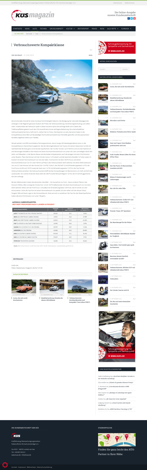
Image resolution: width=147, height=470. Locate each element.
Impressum (117, 3)
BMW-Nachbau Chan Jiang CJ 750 (121, 409)
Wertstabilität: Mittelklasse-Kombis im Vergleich (122, 235)
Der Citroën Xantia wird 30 (119, 290)
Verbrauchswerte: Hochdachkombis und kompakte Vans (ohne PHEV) (79, 300)
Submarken (114, 279)
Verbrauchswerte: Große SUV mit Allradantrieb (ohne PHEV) (121, 201)
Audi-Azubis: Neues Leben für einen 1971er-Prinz (123, 155)
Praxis (94, 29)
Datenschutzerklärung (44, 467)
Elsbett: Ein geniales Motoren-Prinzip (121, 382)
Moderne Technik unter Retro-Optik (123, 132)
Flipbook (125, 29)
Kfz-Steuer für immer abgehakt (116, 399)
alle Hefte (111, 29)
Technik (43, 29)
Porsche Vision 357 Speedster (120, 211)
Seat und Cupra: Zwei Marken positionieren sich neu (120, 144)
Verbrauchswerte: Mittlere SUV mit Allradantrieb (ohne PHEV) (122, 268)
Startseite (17, 29)
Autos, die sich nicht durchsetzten (20, 299)
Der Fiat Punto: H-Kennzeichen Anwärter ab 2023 (121, 167)
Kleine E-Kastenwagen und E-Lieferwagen (120, 178)
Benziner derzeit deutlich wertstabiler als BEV (119, 257)
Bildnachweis (31, 467)
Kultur (69, 29)
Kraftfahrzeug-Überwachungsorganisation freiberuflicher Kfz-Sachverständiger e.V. (44, 3)
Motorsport (83, 29)
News (27, 29)
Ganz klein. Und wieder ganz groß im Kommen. (122, 246)
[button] (5, 465)
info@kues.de (26, 455)
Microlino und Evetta (117, 120)
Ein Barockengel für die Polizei (121, 222)
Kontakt (14, 467)
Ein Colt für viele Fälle (118, 188)
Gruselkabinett (56, 29)
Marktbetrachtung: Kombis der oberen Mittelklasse (52, 299)
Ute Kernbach (17, 55)
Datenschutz (129, 3)
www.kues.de (16, 455)
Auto (35, 29)
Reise (102, 29)
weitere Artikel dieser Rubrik (111, 77)
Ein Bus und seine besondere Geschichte (120, 302)
